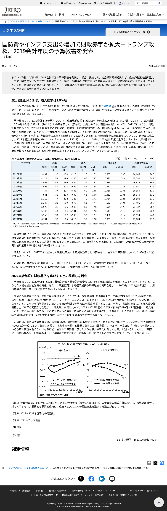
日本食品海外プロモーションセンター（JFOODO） (83, 495)
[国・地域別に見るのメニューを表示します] (113, 14)
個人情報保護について (81, 490)
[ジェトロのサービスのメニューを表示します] (81, 14)
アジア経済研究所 (106, 3)
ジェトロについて (50, 3)
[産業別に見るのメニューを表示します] (155, 14)
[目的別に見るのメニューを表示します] (135, 14)
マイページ (126, 3)
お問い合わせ (69, 3)
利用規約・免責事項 (57, 490)
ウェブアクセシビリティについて (110, 490)
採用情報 (12, 490)
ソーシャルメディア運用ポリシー (144, 490)
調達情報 (26, 490)
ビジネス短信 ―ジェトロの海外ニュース (31, 21)
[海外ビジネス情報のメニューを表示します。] (55, 14)
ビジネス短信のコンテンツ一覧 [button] (132, 32)
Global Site (86, 3)
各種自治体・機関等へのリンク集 (123, 495)
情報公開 (39, 490)
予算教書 (109, 106)
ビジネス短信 (13, 30)
